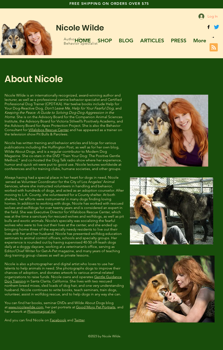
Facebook (58, 320)
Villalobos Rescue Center (48, 130)
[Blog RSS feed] (214, 47)
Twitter (79, 320)
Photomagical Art (41, 311)
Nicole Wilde (80, 27)
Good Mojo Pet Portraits (95, 307)
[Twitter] (216, 27)
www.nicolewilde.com (25, 307)
